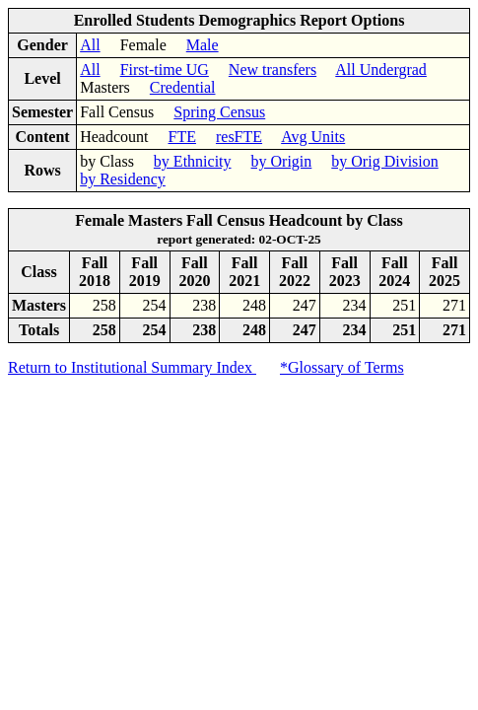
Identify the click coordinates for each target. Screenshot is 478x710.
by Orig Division (384, 161)
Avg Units (313, 136)
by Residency (123, 179)
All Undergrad (381, 69)
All (90, 44)
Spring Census (219, 112)
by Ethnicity (193, 161)
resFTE (239, 136)
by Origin (281, 161)
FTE (182, 136)
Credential (183, 87)
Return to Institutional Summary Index (132, 367)
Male (202, 44)
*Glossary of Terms (342, 367)
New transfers (272, 69)
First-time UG (164, 69)
